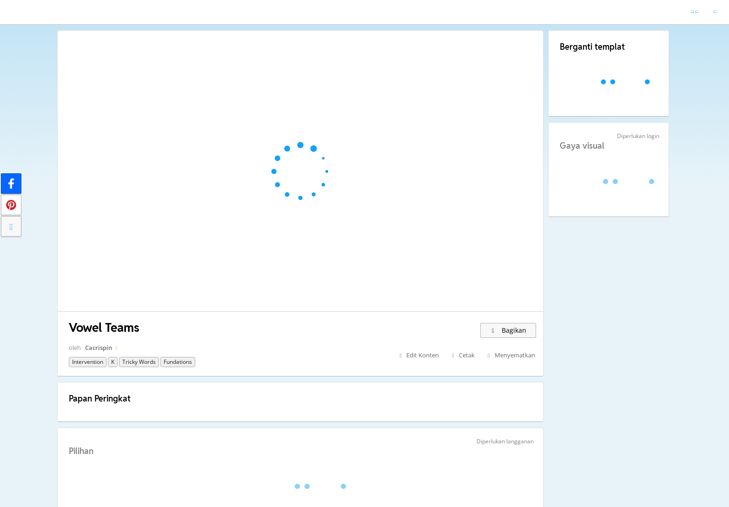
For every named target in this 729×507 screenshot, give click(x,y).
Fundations (178, 362)
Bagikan (508, 330)
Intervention (87, 362)
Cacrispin (98, 347)
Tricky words (139, 362)
